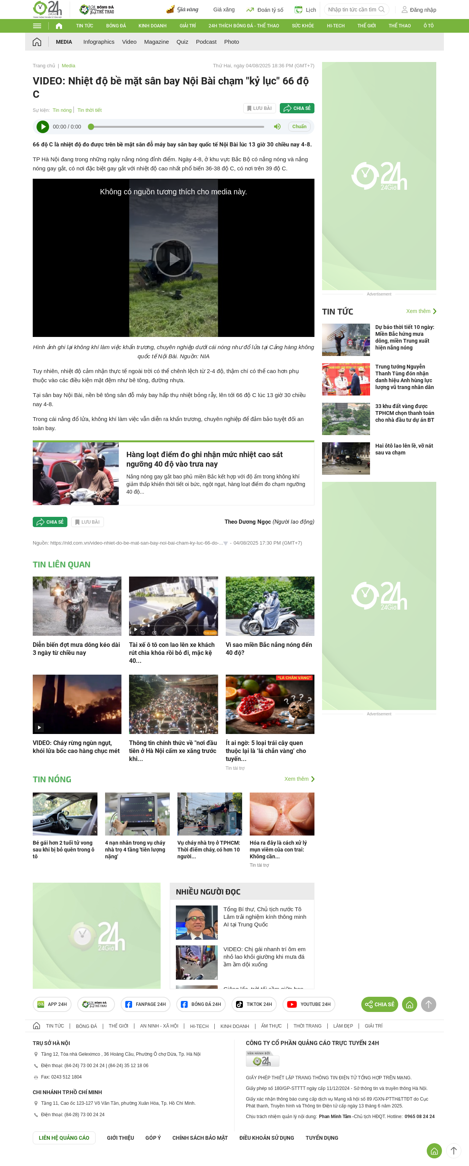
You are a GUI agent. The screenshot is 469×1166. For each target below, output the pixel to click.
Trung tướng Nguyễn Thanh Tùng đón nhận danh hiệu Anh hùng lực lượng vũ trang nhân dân (404, 377)
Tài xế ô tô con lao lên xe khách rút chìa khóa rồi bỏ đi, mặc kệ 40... (172, 652)
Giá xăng (224, 9)
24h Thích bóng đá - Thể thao (244, 26)
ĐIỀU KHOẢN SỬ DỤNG (266, 1138)
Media (64, 42)
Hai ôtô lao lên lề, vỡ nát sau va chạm (404, 449)
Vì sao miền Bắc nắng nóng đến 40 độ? (269, 648)
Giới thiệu (120, 1138)
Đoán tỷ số (264, 9)
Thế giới (366, 26)
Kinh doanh (153, 26)
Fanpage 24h (145, 1004)
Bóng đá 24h (201, 1004)
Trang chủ (44, 65)
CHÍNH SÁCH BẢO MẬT (200, 1138)
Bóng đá (116, 26)
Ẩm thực (271, 1026)
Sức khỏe (303, 26)
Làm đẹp (343, 1026)
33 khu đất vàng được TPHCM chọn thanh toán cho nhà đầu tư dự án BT (404, 413)
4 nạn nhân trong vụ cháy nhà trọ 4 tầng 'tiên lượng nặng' (135, 849)
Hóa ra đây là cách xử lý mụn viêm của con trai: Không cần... (278, 849)
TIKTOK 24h (254, 1004)
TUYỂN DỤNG (322, 1138)
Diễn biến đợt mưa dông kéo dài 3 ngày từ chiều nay (76, 648)
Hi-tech (336, 26)
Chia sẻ (302, 108)
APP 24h (52, 1004)
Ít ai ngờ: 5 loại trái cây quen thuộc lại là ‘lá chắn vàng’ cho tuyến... (266, 751)
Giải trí (188, 26)
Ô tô (429, 26)
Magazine (156, 41)
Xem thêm (296, 779)
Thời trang (307, 1026)
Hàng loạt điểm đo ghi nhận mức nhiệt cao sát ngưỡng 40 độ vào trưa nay (204, 459)
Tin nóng (62, 110)
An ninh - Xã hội (159, 1026)
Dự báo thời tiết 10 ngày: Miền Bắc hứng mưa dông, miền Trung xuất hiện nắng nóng (404, 337)
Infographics (99, 41)
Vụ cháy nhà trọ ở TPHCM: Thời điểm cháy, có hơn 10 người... (208, 849)
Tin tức (84, 26)
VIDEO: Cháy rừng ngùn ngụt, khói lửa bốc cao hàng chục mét (76, 747)
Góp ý (153, 1138)
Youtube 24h (309, 1004)
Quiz (182, 41)
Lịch (305, 9)
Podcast (206, 41)
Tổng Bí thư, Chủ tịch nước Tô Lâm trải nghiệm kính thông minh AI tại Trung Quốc (264, 917)
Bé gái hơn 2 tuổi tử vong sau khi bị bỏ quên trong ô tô (63, 849)
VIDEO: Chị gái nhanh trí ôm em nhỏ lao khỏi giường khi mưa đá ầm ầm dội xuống (264, 956)
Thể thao (400, 26)
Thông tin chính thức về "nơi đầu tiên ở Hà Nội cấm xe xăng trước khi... (173, 751)
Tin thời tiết (89, 110)
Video (129, 41)
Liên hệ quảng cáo (64, 1138)
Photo (231, 41)
